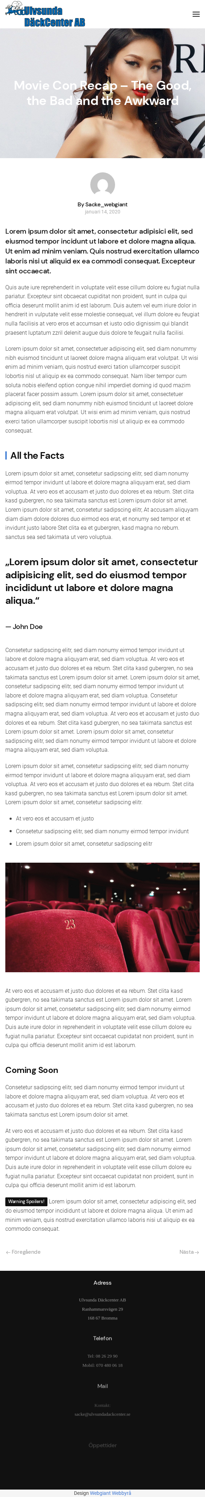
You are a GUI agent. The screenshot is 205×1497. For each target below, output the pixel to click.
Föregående (23, 1252)
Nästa (189, 1252)
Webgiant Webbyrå (110, 1493)
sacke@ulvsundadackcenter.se (102, 1420)
